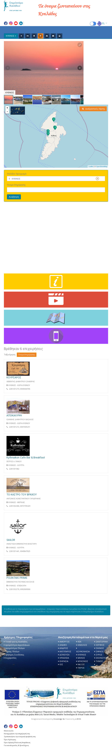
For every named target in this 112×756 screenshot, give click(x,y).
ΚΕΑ (79, 641)
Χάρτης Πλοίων (12, 651)
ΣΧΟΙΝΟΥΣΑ (101, 657)
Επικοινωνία (8, 731)
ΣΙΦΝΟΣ (100, 651)
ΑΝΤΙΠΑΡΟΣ (65, 651)
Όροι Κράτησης (10, 739)
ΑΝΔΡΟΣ (63, 648)
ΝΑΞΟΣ (81, 664)
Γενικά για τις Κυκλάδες (16, 641)
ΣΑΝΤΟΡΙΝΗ (102, 641)
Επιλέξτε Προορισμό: (17, 173)
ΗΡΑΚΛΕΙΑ (64, 657)
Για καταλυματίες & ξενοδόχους (16, 745)
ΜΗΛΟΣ (81, 657)
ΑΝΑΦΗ (63, 645)
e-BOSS (78, 719)
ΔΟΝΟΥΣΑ (64, 654)
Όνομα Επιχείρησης (16, 184)
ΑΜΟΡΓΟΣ (64, 641)
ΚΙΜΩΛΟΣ (82, 645)
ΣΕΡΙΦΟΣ (100, 645)
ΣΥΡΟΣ (99, 654)
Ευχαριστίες (10, 657)
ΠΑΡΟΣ (81, 667)
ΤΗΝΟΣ (99, 661)
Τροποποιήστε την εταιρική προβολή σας (20, 736)
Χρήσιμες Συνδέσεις (14, 654)
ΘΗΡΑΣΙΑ (63, 661)
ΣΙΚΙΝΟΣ (100, 648)
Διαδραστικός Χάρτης (93, 108)
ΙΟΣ (61, 664)
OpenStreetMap (101, 166)
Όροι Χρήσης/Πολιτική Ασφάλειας (17, 742)
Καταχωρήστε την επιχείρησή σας (17, 733)
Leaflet (90, 166)
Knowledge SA (59, 719)
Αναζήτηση (14, 196)
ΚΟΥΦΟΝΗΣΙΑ (83, 651)
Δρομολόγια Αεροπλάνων (17, 645)
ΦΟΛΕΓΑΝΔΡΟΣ (102, 667)
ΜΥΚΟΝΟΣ (83, 661)
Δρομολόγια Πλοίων (15, 648)
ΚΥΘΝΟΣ (82, 654)
